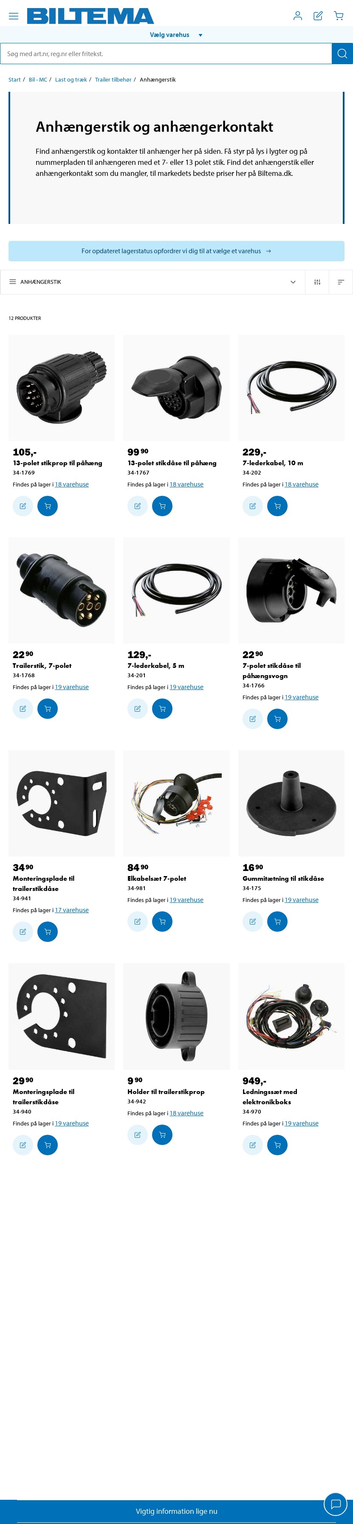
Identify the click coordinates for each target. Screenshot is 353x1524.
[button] (176, 34)
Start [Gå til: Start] (14, 79)
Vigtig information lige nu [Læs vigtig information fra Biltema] (176, 1511)
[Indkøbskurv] (338, 16)
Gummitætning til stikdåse (283, 878)
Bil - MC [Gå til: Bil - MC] (38, 79)
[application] (336, 1505)
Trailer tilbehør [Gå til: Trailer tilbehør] (113, 79)
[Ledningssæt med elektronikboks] (291, 1016)
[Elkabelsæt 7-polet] (176, 803)
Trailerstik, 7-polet (42, 665)
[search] (176, 53)
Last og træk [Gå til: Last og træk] (71, 79)
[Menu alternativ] (13, 16)
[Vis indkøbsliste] (318, 16)
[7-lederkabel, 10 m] (291, 388)
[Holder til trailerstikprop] (176, 1016)
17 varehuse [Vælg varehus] (72, 909)
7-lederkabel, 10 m (273, 462)
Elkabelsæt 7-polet (156, 878)
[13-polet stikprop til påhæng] (61, 388)
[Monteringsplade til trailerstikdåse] (61, 803)
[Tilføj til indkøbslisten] (23, 506)
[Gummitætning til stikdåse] (291, 803)
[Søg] (342, 53)
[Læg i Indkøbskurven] (47, 506)
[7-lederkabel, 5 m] (176, 590)
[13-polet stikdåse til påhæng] (176, 388)
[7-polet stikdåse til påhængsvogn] (291, 590)
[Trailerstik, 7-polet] (61, 590)
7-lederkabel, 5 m (155, 665)
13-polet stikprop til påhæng (57, 462)
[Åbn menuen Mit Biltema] (298, 16)
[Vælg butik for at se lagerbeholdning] (176, 251)
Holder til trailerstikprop (166, 1091)
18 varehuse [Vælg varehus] (72, 484)
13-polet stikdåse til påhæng (172, 462)
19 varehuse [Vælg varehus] (72, 686)
